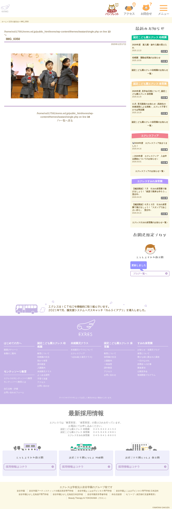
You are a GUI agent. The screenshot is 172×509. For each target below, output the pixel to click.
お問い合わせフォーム (14, 392)
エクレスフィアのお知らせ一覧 (150, 171)
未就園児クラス (44, 371)
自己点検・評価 (11, 389)
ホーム (4, 22)
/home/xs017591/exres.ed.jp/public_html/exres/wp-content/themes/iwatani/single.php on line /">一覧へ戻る (65, 117)
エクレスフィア (78, 353)
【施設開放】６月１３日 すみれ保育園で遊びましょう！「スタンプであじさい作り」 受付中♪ (149, 207)
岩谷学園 (21, 491)
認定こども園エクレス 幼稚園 (51, 345)
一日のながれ (143, 361)
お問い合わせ (43, 386)
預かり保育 (42, 361)
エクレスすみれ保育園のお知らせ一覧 (150, 222)
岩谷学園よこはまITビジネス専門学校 (95, 491)
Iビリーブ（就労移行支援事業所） (141, 494)
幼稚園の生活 (43, 357)
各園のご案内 (10, 353)
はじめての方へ (13, 343)
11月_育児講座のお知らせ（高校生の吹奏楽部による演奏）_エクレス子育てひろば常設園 (150, 107)
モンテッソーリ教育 (15, 371)
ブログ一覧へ (140, 273)
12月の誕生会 (14, 22)
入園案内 (41, 368)
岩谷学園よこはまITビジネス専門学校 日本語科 (137, 491)
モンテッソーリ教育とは (15, 382)
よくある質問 (43, 375)
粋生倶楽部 (117, 494)
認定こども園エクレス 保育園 (118, 345)
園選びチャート (11, 350)
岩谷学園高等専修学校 (97, 494)
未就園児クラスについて (82, 350)
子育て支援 (42, 379)
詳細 (164, 51)
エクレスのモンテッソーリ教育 (18, 378)
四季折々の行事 (144, 364)
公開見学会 (142, 371)
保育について (143, 353)
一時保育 (108, 364)
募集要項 (141, 368)
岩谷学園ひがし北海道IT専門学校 (34, 494)
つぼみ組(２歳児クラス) (81, 357)
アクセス (41, 382)
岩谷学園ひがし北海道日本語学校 (68, 494)
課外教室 (41, 364)
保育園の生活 (110, 357)
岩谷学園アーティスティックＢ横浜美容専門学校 (51, 491)
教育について (43, 353)
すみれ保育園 (145, 343)
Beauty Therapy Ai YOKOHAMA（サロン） (87, 498)
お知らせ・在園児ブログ (148, 350)
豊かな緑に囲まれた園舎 (148, 357)
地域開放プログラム (146, 375)
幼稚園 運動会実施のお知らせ (146, 57)
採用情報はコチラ (16, 466)
